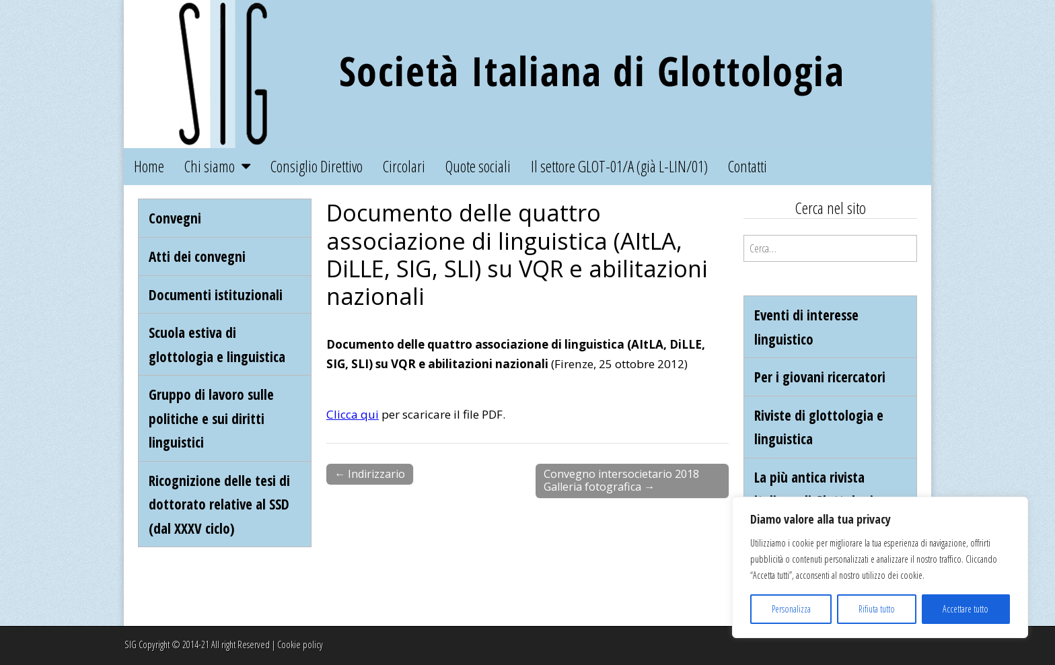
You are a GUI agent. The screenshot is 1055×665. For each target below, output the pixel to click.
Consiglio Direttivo (316, 166)
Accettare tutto (965, 608)
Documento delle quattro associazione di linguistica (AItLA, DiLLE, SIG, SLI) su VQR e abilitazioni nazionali (517, 254)
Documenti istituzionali (216, 294)
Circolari (404, 166)
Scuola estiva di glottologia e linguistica (217, 344)
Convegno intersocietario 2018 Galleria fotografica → (621, 480)
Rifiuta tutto (877, 608)
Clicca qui (352, 414)
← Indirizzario (369, 473)
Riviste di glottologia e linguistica (818, 427)
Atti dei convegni (197, 256)
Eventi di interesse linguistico (806, 327)
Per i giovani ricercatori (819, 376)
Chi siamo (209, 166)
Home (149, 166)
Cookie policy (300, 644)
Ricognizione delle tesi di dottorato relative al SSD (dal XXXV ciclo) (219, 504)
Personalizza (791, 608)
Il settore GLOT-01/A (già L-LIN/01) (619, 166)
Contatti (747, 166)
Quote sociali (478, 166)
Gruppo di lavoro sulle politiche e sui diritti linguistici (211, 418)
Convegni (175, 218)
